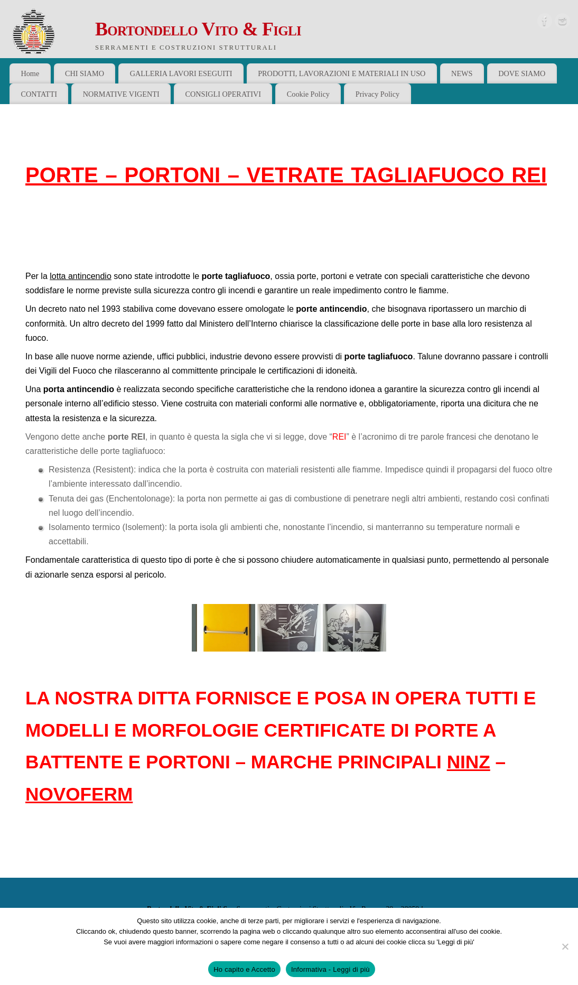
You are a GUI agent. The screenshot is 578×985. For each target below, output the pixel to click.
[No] (565, 946)
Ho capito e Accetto (244, 969)
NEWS (461, 73)
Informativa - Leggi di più (330, 969)
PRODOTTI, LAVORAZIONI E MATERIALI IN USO (341, 73)
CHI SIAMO (84, 73)
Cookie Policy (308, 94)
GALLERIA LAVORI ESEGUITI (181, 73)
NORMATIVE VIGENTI (121, 94)
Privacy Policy (378, 94)
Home (30, 73)
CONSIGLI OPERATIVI (223, 94)
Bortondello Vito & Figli (198, 29)
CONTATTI (39, 94)
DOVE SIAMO (521, 73)
